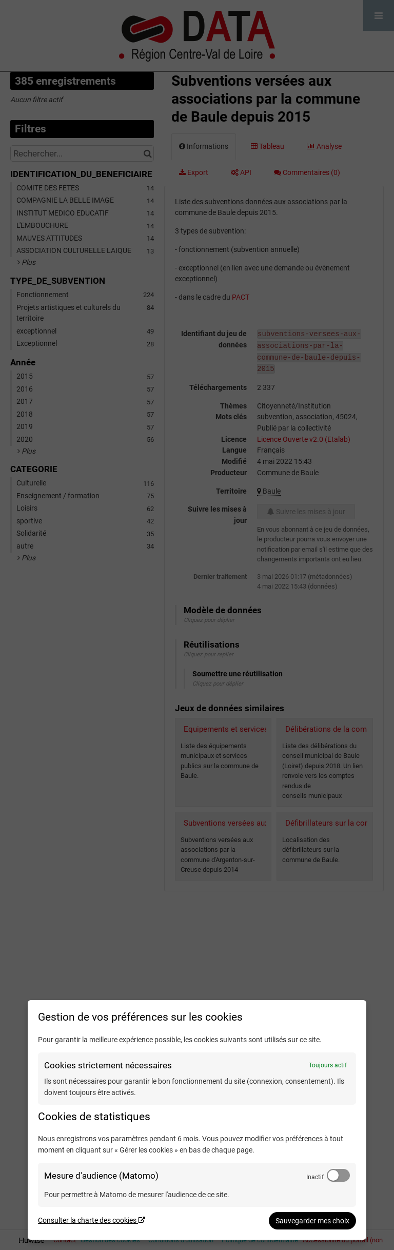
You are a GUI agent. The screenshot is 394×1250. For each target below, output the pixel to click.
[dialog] (197, 1120)
